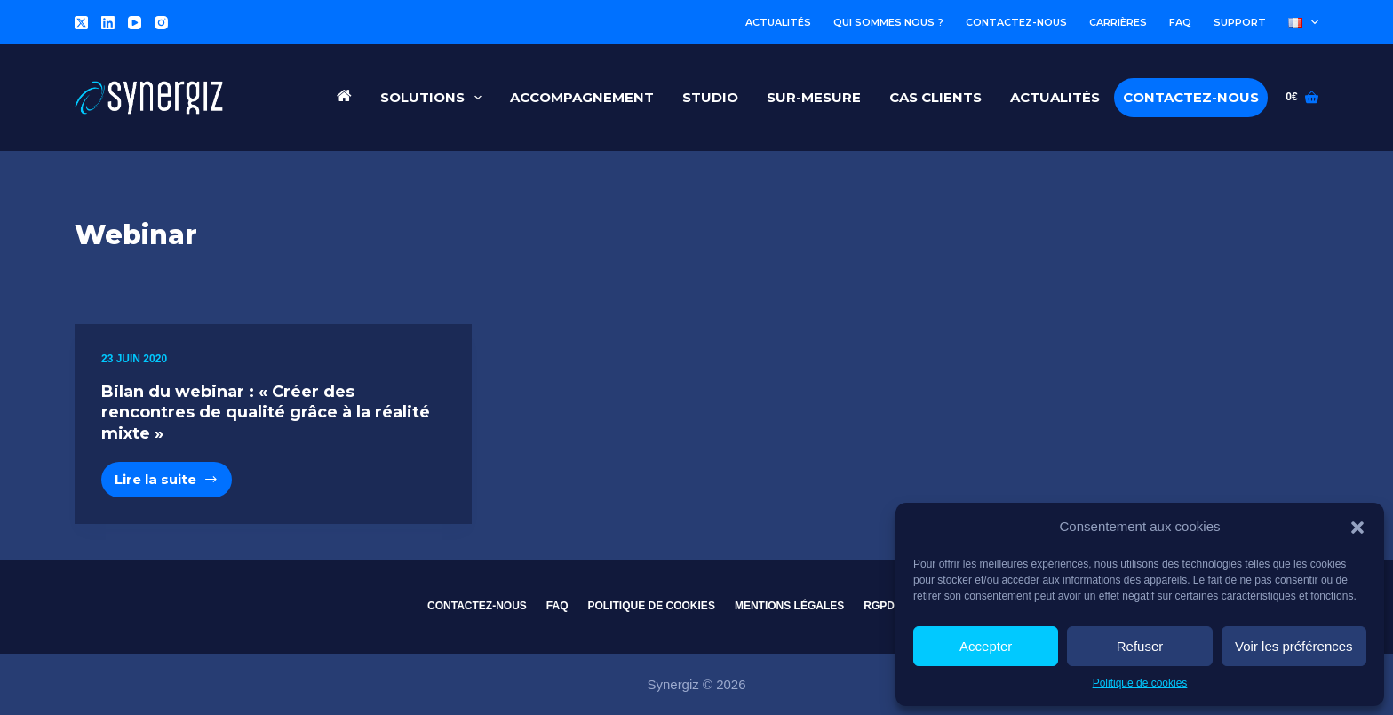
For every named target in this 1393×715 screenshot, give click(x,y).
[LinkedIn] (108, 22)
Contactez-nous (1016, 22)
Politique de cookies (1140, 683)
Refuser (1140, 646)
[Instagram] (161, 22)
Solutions (434, 97)
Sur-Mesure (814, 97)
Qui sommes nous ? (888, 22)
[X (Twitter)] (81, 22)
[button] (1357, 527)
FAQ (1180, 22)
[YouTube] (134, 22)
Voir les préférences (1294, 646)
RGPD (879, 606)
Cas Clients (935, 97)
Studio (710, 97)
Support (1240, 22)
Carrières (1118, 22)
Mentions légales (789, 606)
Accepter (985, 646)
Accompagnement (582, 97)
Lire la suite (173, 484)
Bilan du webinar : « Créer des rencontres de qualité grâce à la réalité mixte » (265, 412)
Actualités (778, 22)
